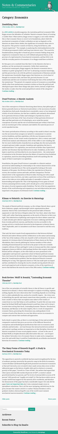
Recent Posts (9, 419)
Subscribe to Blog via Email (15, 425)
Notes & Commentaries (19, 5)
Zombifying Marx (10, 24)
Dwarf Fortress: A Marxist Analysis (17, 98)
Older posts (5, 399)
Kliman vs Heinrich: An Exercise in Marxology (23, 198)
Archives (7, 414)
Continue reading (9, 91)
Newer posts (52, 399)
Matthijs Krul (20, 27)
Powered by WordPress (20, 432)
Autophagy (41, 432)
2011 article (9, 32)
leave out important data (14, 384)
